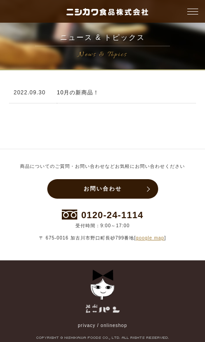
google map (150, 237)
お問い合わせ (103, 189)
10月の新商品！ (78, 92)
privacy (86, 325)
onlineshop (113, 325)
